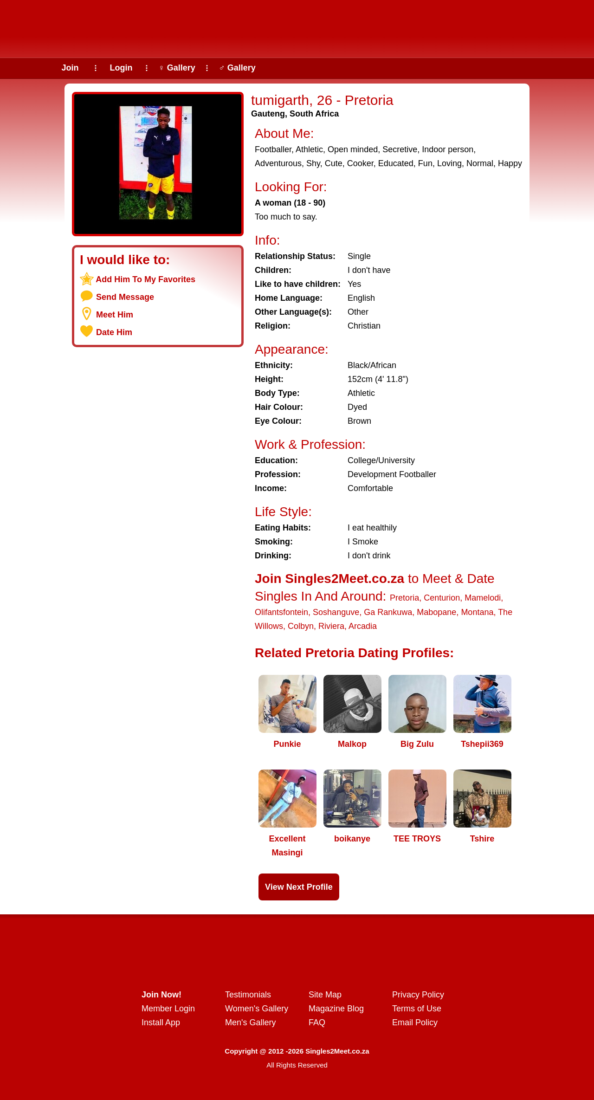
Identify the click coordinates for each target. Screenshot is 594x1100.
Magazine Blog (336, 1008)
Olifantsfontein (281, 612)
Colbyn (301, 626)
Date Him (114, 332)
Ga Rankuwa (388, 612)
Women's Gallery (256, 1008)
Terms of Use (416, 1008)
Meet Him (114, 314)
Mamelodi (483, 597)
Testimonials (248, 994)
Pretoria (404, 597)
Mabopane (436, 612)
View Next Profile (299, 887)
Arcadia (363, 626)
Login (121, 67)
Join (69, 67)
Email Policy (415, 1022)
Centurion (442, 597)
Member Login (168, 1008)
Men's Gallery (250, 1022)
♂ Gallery (237, 67)
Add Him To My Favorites (145, 279)
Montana (477, 612)
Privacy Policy (418, 994)
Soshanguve (336, 612)
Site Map (325, 994)
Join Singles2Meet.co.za (329, 578)
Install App (161, 1022)
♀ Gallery (176, 67)
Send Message (125, 297)
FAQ (317, 1022)
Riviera (331, 626)
